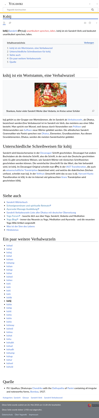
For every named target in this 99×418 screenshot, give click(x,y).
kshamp (10, 262)
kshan (10, 266)
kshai (9, 248)
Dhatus (45, 133)
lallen (52, 30)
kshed (10, 276)
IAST (68, 166)
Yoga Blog (12, 219)
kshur (9, 359)
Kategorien (7, 397)
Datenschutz (7, 414)
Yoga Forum (13, 216)
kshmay (10, 325)
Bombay (34, 391)
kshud (10, 345)
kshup (10, 356)
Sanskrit (13, 30)
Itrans (64, 177)
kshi (9, 283)
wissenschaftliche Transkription (22, 170)
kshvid (10, 366)
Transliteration (78, 166)
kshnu (10, 332)
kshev (10, 280)
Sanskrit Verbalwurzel (53, 397)
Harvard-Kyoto (85, 173)
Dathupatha (58, 388)
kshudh (10, 349)
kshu (9, 339)
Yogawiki (16, 4)
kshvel (10, 363)
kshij (9, 300)
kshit (9, 311)
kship (9, 307)
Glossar (26, 397)
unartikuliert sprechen (38, 30)
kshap (10, 269)
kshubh (10, 342)
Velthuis (40, 173)
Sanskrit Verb (36, 397)
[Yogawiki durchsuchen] (50, 9)
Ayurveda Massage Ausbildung (22, 209)
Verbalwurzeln (75, 119)
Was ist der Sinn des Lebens (21, 226)
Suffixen (28, 130)
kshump (11, 352)
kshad (10, 245)
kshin (9, 304)
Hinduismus (13, 229)
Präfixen (77, 126)
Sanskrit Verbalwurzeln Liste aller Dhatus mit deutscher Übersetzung (41, 212)
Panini (70, 388)
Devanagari (46, 152)
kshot (9, 335)
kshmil (10, 328)
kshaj (9, 252)
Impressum (33, 414)
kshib (9, 297)
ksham (10, 259)
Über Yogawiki (21, 414)
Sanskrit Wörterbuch (17, 202)
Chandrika (37, 388)
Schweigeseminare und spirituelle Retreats (28, 205)
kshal (9, 255)
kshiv (9, 314)
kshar (9, 273)
